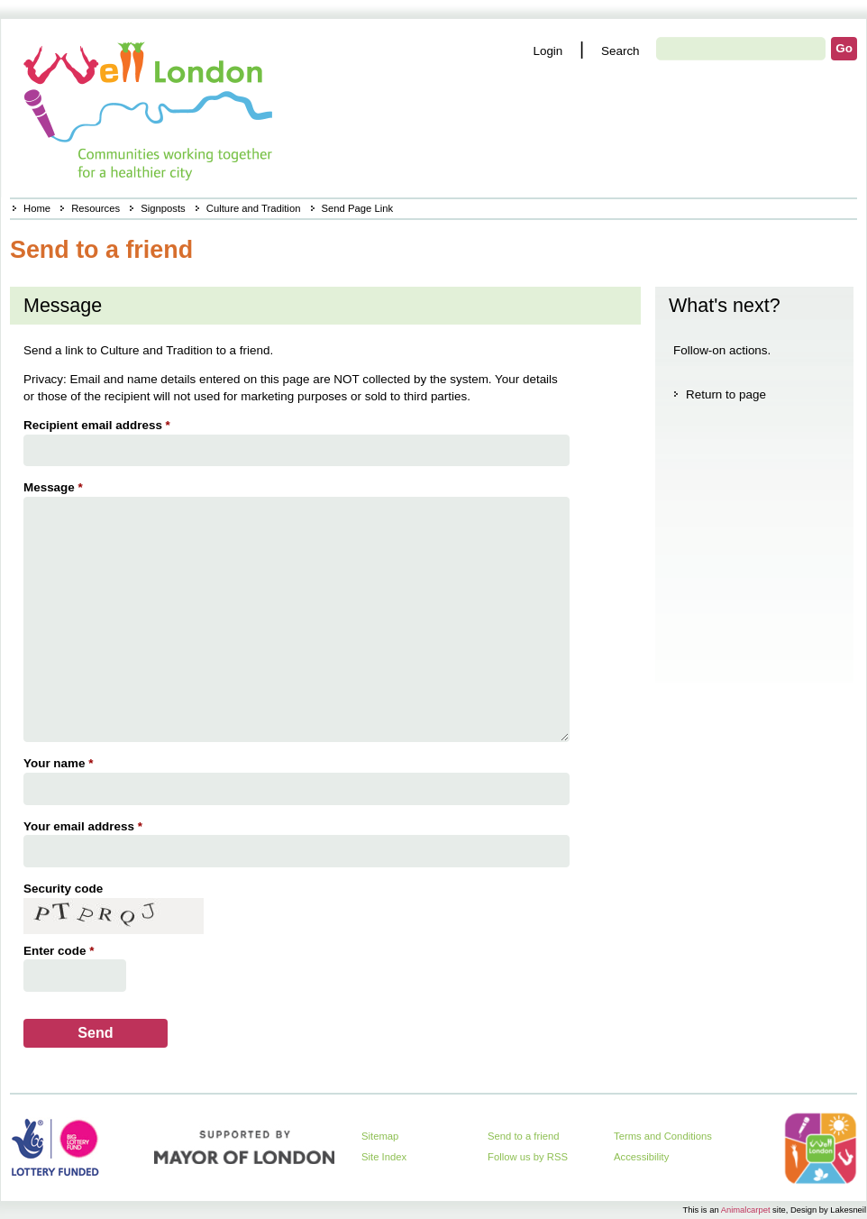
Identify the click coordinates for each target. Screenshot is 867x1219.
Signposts (163, 208)
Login (547, 51)
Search (620, 51)
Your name (60, 763)
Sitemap (379, 1136)
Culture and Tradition (253, 208)
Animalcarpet (746, 1209)
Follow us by (528, 1156)
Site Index (383, 1156)
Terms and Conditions (663, 1136)
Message (55, 487)
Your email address (85, 826)
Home (36, 208)
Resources (95, 208)
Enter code (60, 951)
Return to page (726, 394)
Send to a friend (524, 1136)
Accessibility (641, 1156)
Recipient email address (99, 425)
